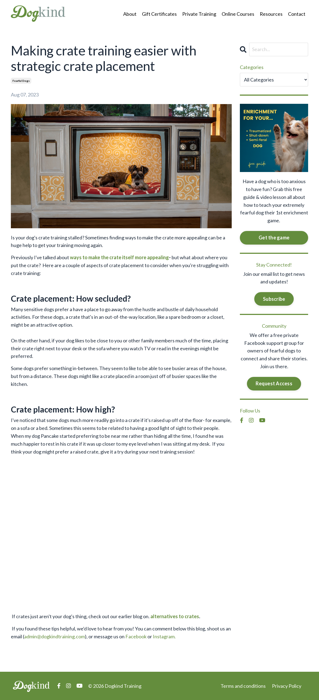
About (130, 14)
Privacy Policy (286, 686)
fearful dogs (21, 80)
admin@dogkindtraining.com (54, 636)
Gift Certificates (159, 14)
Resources (271, 14)
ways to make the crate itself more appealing (119, 257)
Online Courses (238, 14)
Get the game (274, 237)
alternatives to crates (174, 616)
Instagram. (164, 636)
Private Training (199, 14)
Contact (296, 14)
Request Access (274, 383)
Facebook (136, 636)
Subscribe (274, 299)
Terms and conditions (243, 686)
